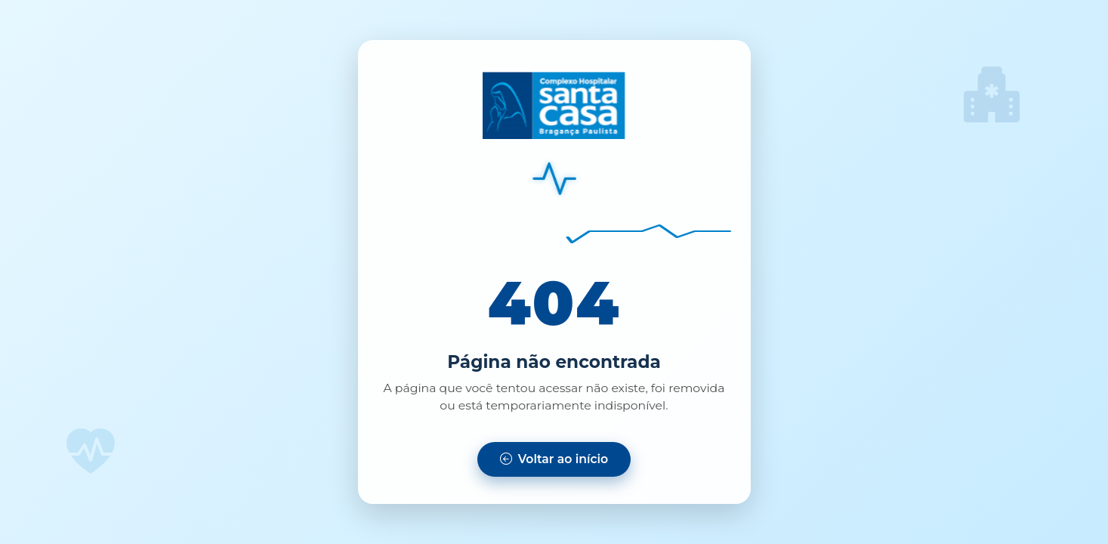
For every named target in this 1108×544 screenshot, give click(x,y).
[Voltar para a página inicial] (554, 459)
